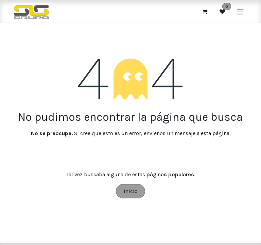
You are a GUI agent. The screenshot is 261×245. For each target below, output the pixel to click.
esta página (215, 133)
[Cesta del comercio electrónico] (204, 11)
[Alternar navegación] (240, 11)
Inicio (131, 191)
